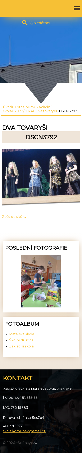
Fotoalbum (24, 107)
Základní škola (21, 346)
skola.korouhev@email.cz (24, 431)
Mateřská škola (21, 334)
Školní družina (21, 340)
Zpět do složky (14, 217)
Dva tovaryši (46, 111)
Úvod (7, 107)
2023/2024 (24, 111)
